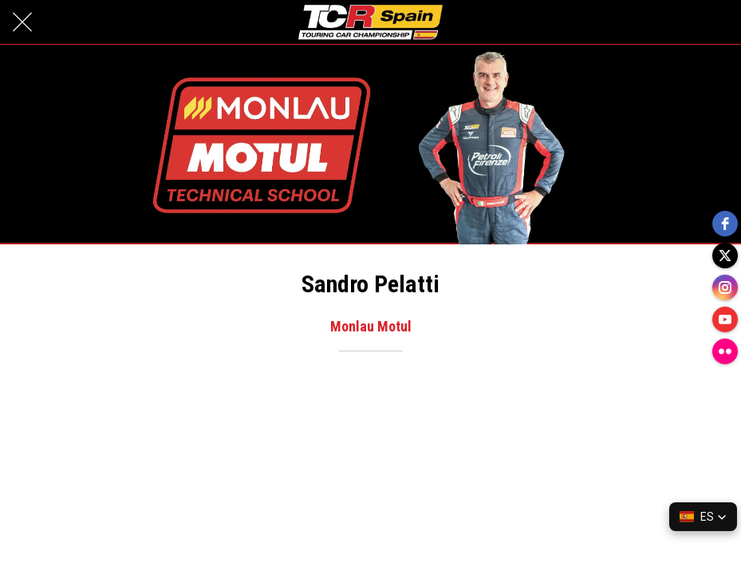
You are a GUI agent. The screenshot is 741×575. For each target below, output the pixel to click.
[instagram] (725, 287)
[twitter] (725, 255)
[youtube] (725, 319)
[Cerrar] (22, 22)
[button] (703, 517)
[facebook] (725, 223)
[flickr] (725, 351)
